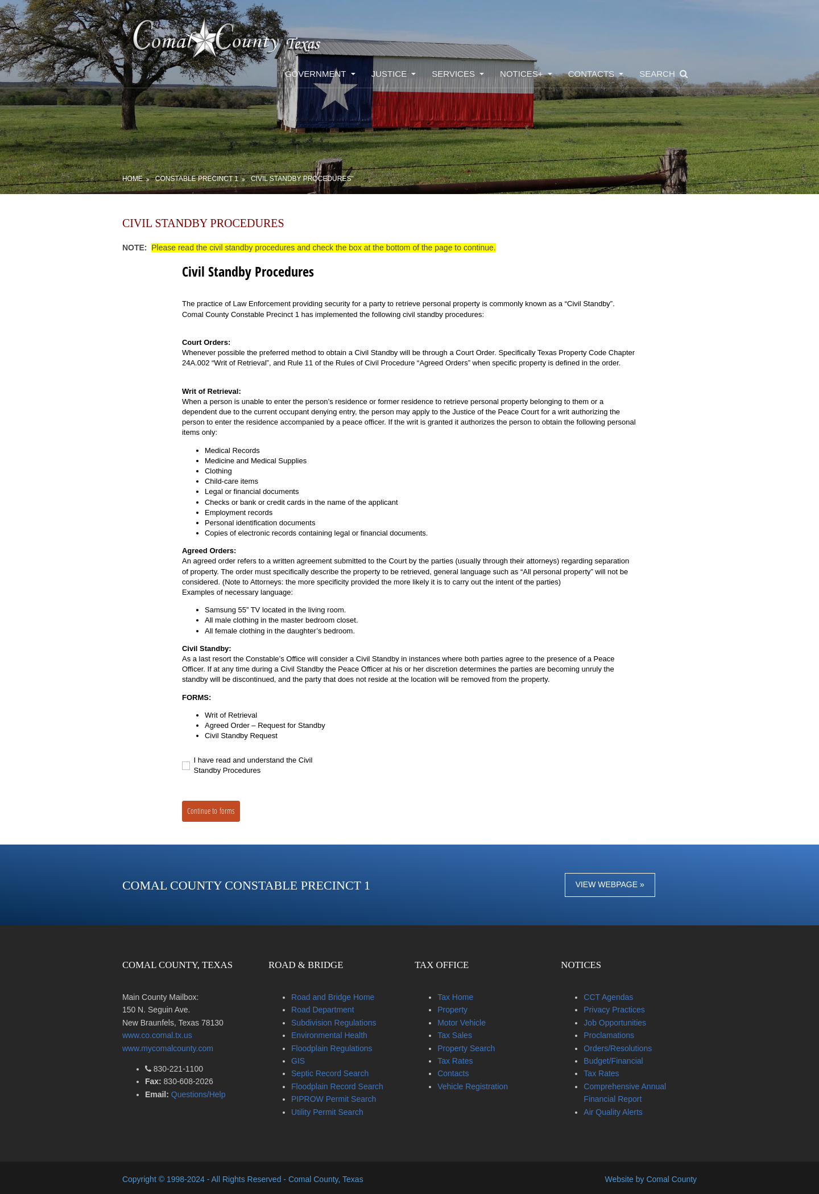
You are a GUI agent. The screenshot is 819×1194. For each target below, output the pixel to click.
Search (648, 72)
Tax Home (459, 995)
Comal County (662, 1176)
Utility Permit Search (333, 1110)
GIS (304, 1059)
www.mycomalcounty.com (176, 1046)
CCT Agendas (609, 995)
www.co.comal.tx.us (166, 1033)
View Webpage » (606, 882)
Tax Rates (458, 1059)
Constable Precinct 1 (205, 177)
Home (141, 177)
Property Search (469, 1046)
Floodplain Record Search (343, 1084)
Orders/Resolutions (618, 1046)
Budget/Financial (613, 1059)
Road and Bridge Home (338, 995)
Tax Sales (458, 1033)
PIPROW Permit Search (339, 1097)
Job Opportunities (615, 1021)
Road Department (329, 1007)
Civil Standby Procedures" (311, 177)
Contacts (456, 1071)
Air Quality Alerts (613, 1110)
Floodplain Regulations (337, 1046)
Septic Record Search (336, 1071)
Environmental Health (335, 1033)
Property (456, 1007)
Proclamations (609, 1033)
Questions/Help (206, 1092)
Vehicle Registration (476, 1084)
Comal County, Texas (335, 1176)
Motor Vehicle (465, 1021)
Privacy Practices (614, 1007)
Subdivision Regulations (339, 1021)
